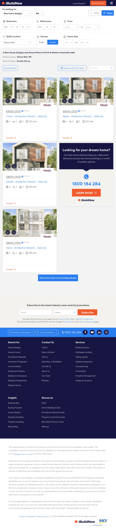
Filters (107, 13)
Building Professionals (17, 380)
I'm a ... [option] (58, 312)
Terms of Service (86, 321)
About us (45, 371)
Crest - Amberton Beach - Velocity (26, 116)
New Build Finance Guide (53, 421)
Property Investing (16, 421)
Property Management (86, 375)
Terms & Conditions (27, 516)
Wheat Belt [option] (9, 42)
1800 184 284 (86, 183)
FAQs (44, 402)
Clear (94, 13)
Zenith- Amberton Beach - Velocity (26, 181)
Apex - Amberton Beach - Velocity (83, 116)
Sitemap (45, 426)
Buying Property (15, 407)
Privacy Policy (64, 319)
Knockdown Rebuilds (17, 356)
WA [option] (37, 13)
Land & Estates (14, 366)
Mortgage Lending (84, 352)
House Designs (14, 347)
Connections (81, 371)
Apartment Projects (16, 371)
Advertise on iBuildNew (52, 361)
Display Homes (14, 385)
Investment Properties (17, 361)
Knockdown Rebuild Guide (53, 412)
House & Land (14, 352)
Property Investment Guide (53, 417)
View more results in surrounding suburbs (58, 277)
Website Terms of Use (23, 454)
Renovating (13, 426)
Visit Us (45, 356)
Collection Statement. (84, 319)
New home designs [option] (13, 13)
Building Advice (82, 347)
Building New (13, 402)
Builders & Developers (17, 375)
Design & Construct (84, 380)
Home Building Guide (51, 407)
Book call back (48, 352)
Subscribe (87, 312)
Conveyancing (82, 366)
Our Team (46, 375)
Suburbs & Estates (16, 417)
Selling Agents (82, 356)
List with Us (46, 366)
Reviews (45, 380)
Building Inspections (84, 361)
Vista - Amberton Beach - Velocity (26, 247)
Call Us (45, 347)
